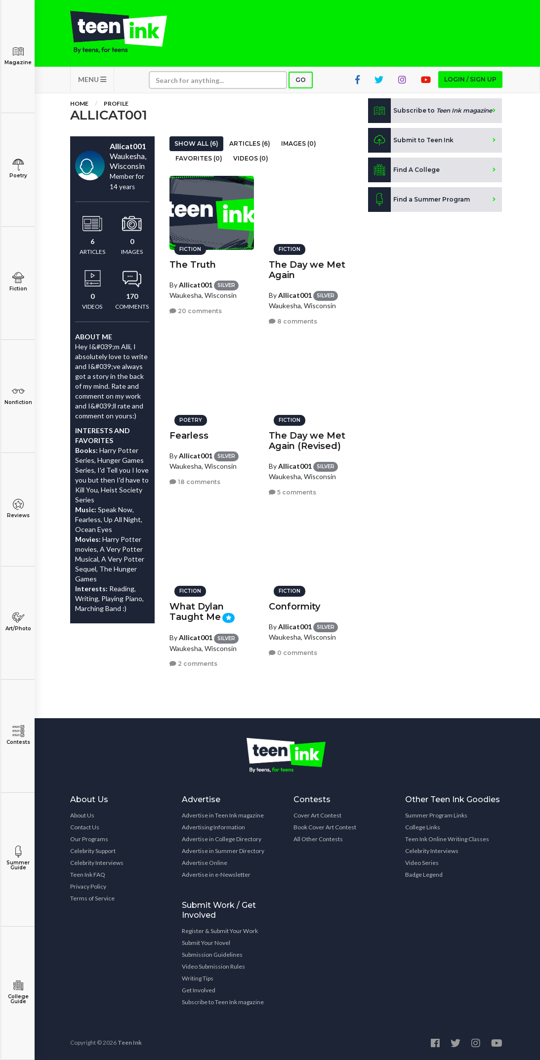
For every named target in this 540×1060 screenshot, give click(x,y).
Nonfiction (18, 395)
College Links (422, 827)
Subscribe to (430, 110)
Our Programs (89, 839)
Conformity (294, 606)
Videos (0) (250, 158)
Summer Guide (18, 858)
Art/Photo (18, 622)
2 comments (193, 663)
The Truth (192, 264)
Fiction (18, 282)
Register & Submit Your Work (220, 931)
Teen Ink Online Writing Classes (447, 839)
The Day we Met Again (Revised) (307, 440)
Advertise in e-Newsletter (216, 874)
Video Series (422, 862)
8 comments (293, 321)
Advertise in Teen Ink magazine (223, 815)
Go (300, 79)
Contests (18, 735)
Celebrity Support (93, 851)
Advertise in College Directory (221, 839)
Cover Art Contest (317, 815)
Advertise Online (204, 862)
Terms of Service (92, 898)
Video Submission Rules (213, 966)
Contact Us (84, 827)
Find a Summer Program (419, 199)
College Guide (18, 992)
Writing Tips (197, 978)
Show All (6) (196, 143)
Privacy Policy (88, 886)
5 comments (292, 492)
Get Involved (198, 990)
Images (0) (298, 143)
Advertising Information (213, 827)
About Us (82, 815)
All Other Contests (318, 839)
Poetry (18, 169)
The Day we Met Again (307, 270)
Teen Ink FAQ (87, 874)
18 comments (194, 482)
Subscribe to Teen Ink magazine (223, 1002)
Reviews (18, 508)
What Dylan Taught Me (196, 611)
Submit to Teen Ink (411, 140)
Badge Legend (424, 874)
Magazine (18, 55)
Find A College (404, 170)
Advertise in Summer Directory (223, 851)
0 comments (293, 652)
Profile (116, 103)
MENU (92, 79)
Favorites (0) (198, 158)
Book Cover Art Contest (324, 827)
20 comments (195, 311)
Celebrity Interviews (97, 862)
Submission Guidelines (212, 954)
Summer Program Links (436, 815)
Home (79, 103)
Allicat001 (195, 285)
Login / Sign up (470, 79)
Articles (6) (249, 143)
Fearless (188, 435)
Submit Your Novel (206, 942)
